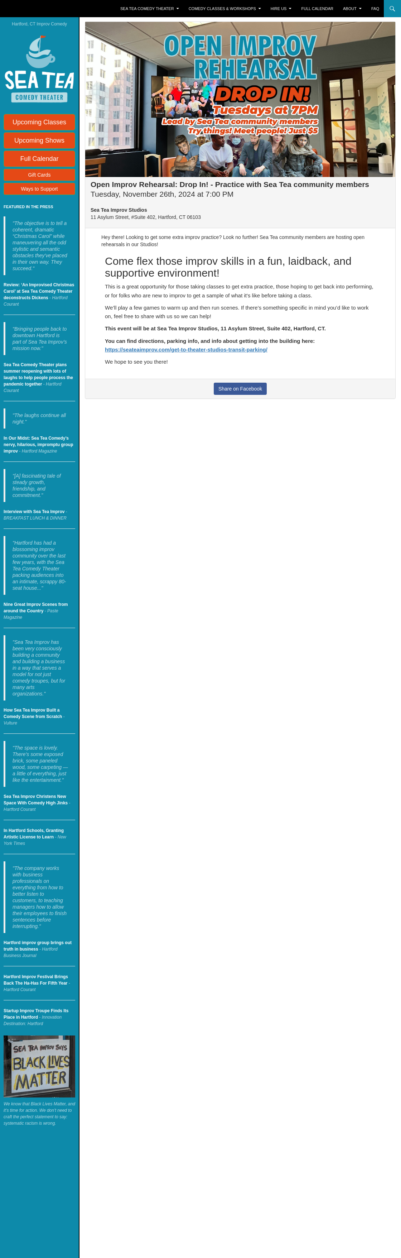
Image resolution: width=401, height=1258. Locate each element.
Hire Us (279, 8)
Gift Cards (39, 175)
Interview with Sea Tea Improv (34, 511)
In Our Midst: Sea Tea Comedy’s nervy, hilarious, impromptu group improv (38, 445)
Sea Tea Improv (34, 8)
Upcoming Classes (39, 122)
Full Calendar (317, 8)
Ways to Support (39, 189)
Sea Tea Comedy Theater (147, 8)
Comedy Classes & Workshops (222, 8)
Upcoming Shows (39, 140)
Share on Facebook (240, 389)
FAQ (375, 8)
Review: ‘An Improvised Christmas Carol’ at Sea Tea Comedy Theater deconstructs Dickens (39, 291)
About (350, 8)
